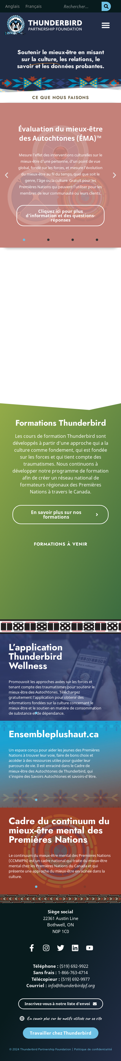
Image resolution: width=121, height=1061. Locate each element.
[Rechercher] (106, 6)
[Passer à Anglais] (12, 6)
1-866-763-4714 (73, 972)
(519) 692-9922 (74, 966)
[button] (105, 25)
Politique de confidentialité (93, 1049)
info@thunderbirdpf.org (71, 985)
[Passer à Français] (34, 6)
